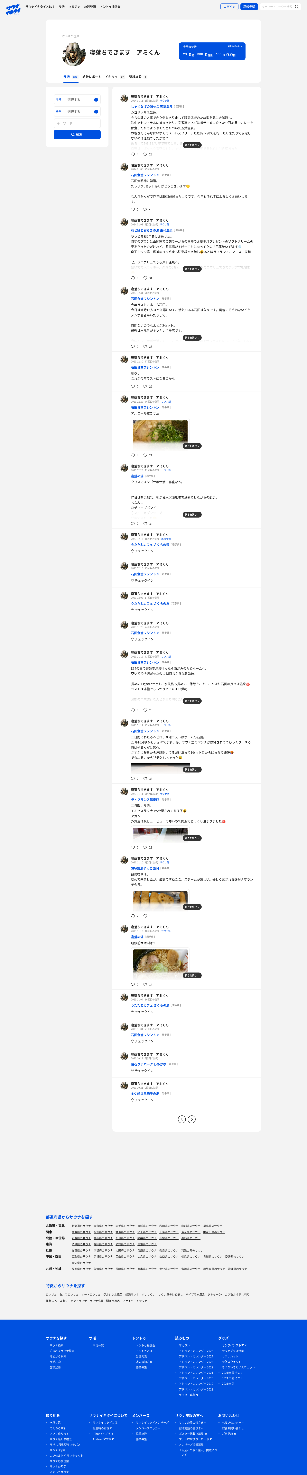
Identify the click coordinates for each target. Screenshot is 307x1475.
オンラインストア (233, 1345)
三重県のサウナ (147, 1244)
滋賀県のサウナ (81, 1250)
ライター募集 (187, 1395)
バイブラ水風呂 (195, 1294)
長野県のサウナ (190, 1238)
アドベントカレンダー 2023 (196, 1362)
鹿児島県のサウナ (214, 1269)
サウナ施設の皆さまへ (192, 1422)
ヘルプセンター (231, 1422)
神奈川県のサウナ (214, 1232)
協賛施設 (141, 1434)
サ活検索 (55, 1362)
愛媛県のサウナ (234, 1256)
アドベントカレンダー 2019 (196, 1383)
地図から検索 (58, 1356)
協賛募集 (141, 1367)
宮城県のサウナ (147, 1226)
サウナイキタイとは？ (40, 6)
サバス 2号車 (58, 1450)
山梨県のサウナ (169, 1238)
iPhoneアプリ (101, 1434)
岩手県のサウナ (125, 1226)
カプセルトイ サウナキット (66, 1455)
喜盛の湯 (137, 476)
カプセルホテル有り (237, 1294)
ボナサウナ (148, 1294)
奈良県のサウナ (169, 1250)
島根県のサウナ (103, 1256)
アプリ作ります (59, 1434)
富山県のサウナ (103, 1238)
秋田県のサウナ (169, 1226)
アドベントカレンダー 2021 (196, 1373)
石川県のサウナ (125, 1238)
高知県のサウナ (81, 1263)
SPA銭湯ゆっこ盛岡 (145, 868)
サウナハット (230, 1356)
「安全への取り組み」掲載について (198, 1452)
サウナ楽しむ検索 (61, 1439)
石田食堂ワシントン (145, 174)
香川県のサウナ (212, 1256)
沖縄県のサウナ (237, 1269)
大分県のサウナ (169, 1269)
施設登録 (90, 6)
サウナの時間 (58, 1466)
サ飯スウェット (231, 1362)
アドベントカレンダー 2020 (196, 1378)
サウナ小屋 (96, 1301)
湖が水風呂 (113, 1301)
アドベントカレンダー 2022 (196, 1367)
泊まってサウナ (59, 1472)
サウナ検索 (56, 1345)
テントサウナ (78, 1301)
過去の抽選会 (144, 1362)
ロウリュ (51, 1294)
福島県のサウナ (212, 1226)
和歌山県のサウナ (192, 1250)
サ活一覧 (98, 1345)
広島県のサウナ (147, 1256)
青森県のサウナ (103, 1226)
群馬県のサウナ (125, 1232)
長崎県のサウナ (125, 1269)
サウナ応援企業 (59, 1461)
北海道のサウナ (81, 1226)
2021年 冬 (228, 1383)
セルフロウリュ (69, 1294)
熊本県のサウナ (147, 1269)
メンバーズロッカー (148, 1428)
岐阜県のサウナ (81, 1244)
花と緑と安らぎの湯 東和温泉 (151, 230)
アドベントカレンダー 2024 (196, 1356)
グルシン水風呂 (113, 1294)
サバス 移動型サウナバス (65, 1444)
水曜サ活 (166, 539)
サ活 (62, 6)
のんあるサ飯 (58, 1428)
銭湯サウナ (132, 1294)
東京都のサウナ (190, 1232)
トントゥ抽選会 (110, 6)
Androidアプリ (102, 1439)
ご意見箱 (227, 1434)
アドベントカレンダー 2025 (196, 1351)
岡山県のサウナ (125, 1256)
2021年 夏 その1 (232, 1373)
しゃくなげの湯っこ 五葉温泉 (151, 106)
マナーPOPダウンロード (194, 1439)
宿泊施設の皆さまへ (191, 1428)
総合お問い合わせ (233, 1428)
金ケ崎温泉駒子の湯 (145, 1093)
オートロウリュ (91, 1294)
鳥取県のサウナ (81, 1256)
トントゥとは (144, 1351)
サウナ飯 (164, 100)
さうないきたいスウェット (238, 1367)
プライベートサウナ (135, 1301)
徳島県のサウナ (190, 1256)
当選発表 (141, 1356)
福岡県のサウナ (81, 1269)
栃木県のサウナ (103, 1232)
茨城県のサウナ (81, 1232)
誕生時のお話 (101, 1428)
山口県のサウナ (169, 1256)
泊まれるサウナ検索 (62, 1351)
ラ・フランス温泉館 (145, 799)
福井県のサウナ (147, 1238)
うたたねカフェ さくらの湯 (150, 544)
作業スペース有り (57, 1301)
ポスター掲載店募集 (191, 1434)
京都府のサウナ (103, 1250)
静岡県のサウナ (103, 1244)
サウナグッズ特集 (233, 1351)
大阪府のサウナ (125, 1250)
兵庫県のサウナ (147, 1250)
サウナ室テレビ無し (170, 1294)
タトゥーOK (215, 1294)
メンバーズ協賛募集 (191, 1444)
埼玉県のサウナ (147, 1232)
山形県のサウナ (190, 1226)
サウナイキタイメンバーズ (152, 1422)
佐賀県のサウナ (103, 1269)
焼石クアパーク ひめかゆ (148, 1064)
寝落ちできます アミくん (124, 52)
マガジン (74, 6)
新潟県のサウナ (81, 1238)
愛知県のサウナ (125, 1244)
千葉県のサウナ (169, 1232)
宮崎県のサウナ (190, 1269)
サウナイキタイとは (105, 1422)
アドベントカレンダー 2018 (196, 1389)
